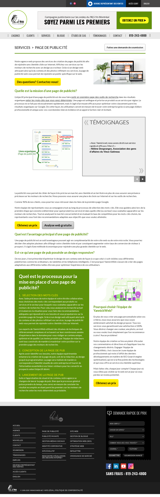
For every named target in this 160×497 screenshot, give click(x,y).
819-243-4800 (137, 35)
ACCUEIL (16, 426)
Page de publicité (50, 431)
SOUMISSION (18, 450)
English (146, 3)
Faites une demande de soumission (125, 47)
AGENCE (16, 431)
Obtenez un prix (134, 20)
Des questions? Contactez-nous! (37, 82)
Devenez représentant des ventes (108, 3)
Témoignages (19, 455)
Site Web (74, 431)
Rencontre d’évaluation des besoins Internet (53, 457)
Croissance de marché (81, 456)
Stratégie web (77, 446)
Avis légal (49, 490)
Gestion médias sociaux (53, 441)
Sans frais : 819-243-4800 (126, 473)
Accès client (133, 3)
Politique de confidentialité (69, 490)
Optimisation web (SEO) (80, 441)
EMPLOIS (16, 460)
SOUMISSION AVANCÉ (133, 456)
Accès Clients (19, 472)
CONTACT (17, 445)
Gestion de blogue (79, 436)
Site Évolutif (48, 451)
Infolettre (75, 451)
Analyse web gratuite (58, 225)
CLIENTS (16, 435)
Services (22, 47)
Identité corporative (52, 446)
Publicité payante (50, 436)
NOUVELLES (18, 440)
